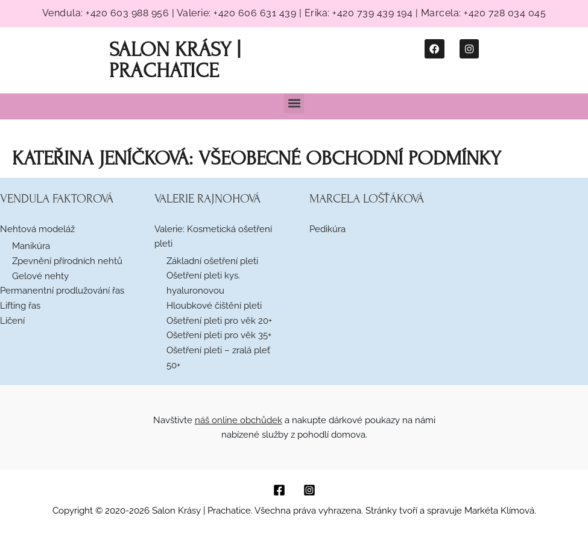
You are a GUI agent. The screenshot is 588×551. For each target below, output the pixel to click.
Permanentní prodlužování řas (62, 289)
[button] (294, 102)
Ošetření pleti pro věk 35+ (218, 334)
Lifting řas (20, 304)
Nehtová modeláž (37, 227)
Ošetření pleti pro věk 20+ (219, 319)
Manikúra (31, 244)
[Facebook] (279, 489)
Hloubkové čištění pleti (214, 304)
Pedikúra (327, 227)
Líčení (12, 319)
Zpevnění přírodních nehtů (67, 259)
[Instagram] (309, 489)
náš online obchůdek (238, 419)
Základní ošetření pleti (212, 259)
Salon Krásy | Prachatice (172, 59)
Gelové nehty (40, 274)
